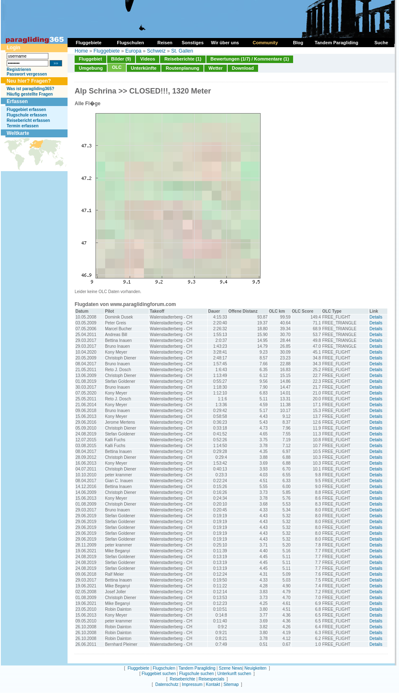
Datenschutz (166, 684)
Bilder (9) (121, 58)
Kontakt (213, 684)
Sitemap (231, 684)
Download (243, 68)
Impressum (192, 684)
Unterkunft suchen (234, 673)
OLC (116, 67)
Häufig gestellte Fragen (30, 94)
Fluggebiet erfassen (26, 109)
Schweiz (156, 51)
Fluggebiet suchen (159, 673)
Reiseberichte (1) (182, 58)
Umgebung (91, 68)
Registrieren (19, 69)
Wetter (215, 68)
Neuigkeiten (255, 668)
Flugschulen (164, 668)
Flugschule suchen (196, 673)
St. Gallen (182, 51)
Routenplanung (182, 68)
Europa (133, 51)
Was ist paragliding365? (30, 88)
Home (81, 51)
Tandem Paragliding (196, 668)
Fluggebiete (106, 51)
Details (375, 317)
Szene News (230, 668)
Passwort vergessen (27, 74)
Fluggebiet (90, 58)
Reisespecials (211, 679)
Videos (147, 58)
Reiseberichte (182, 679)
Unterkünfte (144, 68)
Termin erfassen (23, 126)
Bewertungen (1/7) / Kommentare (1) (250, 58)
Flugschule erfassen (27, 115)
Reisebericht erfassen (28, 120)
